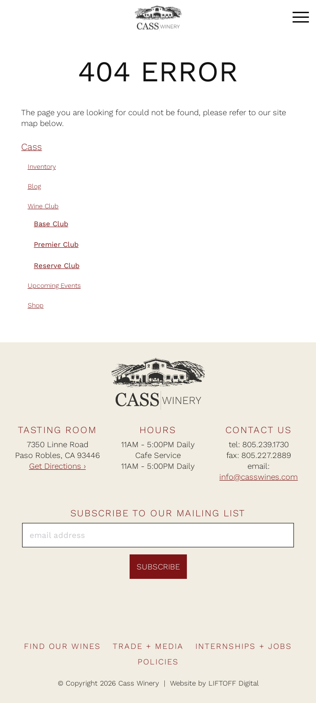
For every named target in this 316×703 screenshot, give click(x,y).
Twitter (187, 620)
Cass (31, 147)
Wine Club (43, 206)
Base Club (51, 224)
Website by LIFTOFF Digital (214, 683)
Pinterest (168, 620)
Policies (158, 661)
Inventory (42, 166)
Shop (36, 305)
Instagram (148, 620)
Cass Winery (158, 18)
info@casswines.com (258, 477)
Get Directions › (57, 466)
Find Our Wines (62, 646)
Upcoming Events (54, 285)
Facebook (129, 620)
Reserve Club (56, 265)
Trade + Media (148, 646)
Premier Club (56, 244)
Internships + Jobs (243, 646)
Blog (34, 186)
